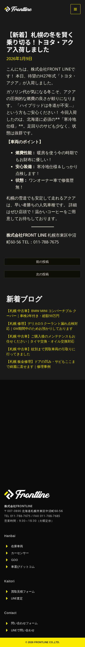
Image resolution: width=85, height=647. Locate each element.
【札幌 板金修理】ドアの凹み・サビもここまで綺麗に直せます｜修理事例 (40, 364)
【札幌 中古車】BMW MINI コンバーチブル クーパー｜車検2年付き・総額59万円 (41, 313)
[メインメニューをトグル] (75, 9)
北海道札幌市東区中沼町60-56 (42, 511)
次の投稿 (42, 274)
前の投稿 (42, 261)
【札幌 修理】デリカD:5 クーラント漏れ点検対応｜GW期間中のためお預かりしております (42, 326)
